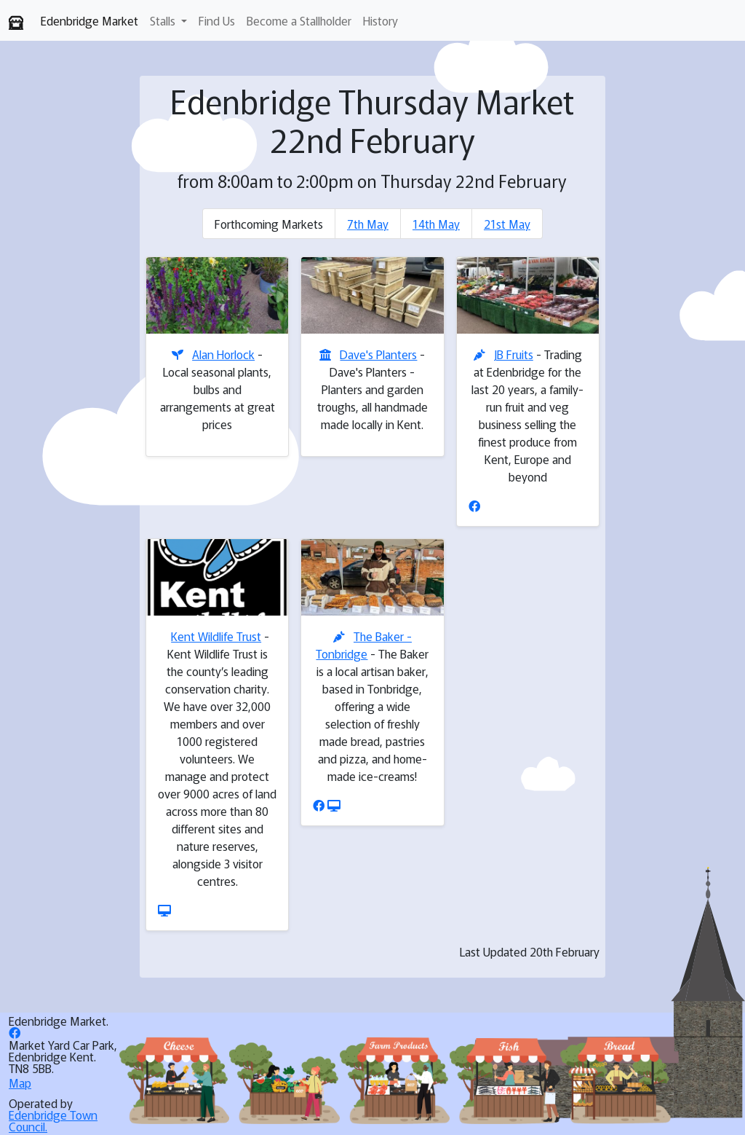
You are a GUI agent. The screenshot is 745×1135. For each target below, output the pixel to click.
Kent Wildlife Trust (216, 636)
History (380, 20)
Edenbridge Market (89, 20)
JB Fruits (513, 354)
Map (20, 1082)
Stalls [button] (164, 20)
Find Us (217, 20)
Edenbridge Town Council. (53, 1120)
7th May (368, 223)
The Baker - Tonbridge (364, 644)
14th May (436, 223)
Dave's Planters (378, 354)
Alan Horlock (223, 354)
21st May (507, 223)
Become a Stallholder (299, 20)
